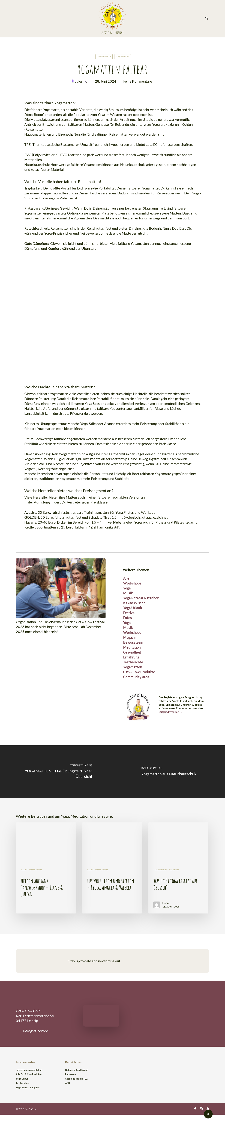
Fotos (127, 618)
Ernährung (131, 657)
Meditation (132, 647)
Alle (126, 578)
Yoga (127, 588)
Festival (129, 613)
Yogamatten (122, 56)
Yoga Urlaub (132, 608)
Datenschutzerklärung (76, 1070)
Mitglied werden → (170, 711)
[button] (32, 1030)
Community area (136, 677)
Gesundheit (132, 652)
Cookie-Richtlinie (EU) (76, 1078)
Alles (24, 869)
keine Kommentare (137, 81)
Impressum (70, 1074)
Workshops (132, 583)
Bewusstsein (133, 642)
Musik (128, 593)
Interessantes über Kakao (29, 1070)
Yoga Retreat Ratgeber (141, 598)
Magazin (129, 637)
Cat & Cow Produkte (139, 672)
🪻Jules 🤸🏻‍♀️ (79, 81)
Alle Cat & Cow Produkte (28, 1074)
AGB (67, 1083)
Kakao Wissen (134, 603)
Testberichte (104, 56)
